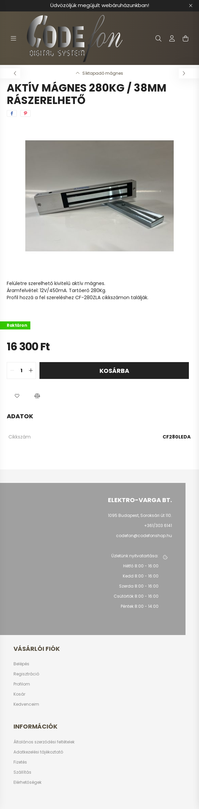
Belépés (21, 664)
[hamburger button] (13, 38)
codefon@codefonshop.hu (144, 535)
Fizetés (20, 762)
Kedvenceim (26, 704)
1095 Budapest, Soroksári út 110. (140, 515)
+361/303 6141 (158, 525)
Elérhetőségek (27, 782)
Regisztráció (26, 674)
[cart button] (185, 38)
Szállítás (22, 772)
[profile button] (172, 38)
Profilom (21, 684)
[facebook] (12, 113)
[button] (17, 395)
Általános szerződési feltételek (44, 742)
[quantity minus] (12, 370)
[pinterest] (25, 113)
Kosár (19, 694)
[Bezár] (191, 6)
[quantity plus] (31, 370)
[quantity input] (21, 370)
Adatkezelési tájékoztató (38, 752)
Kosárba (114, 370)
